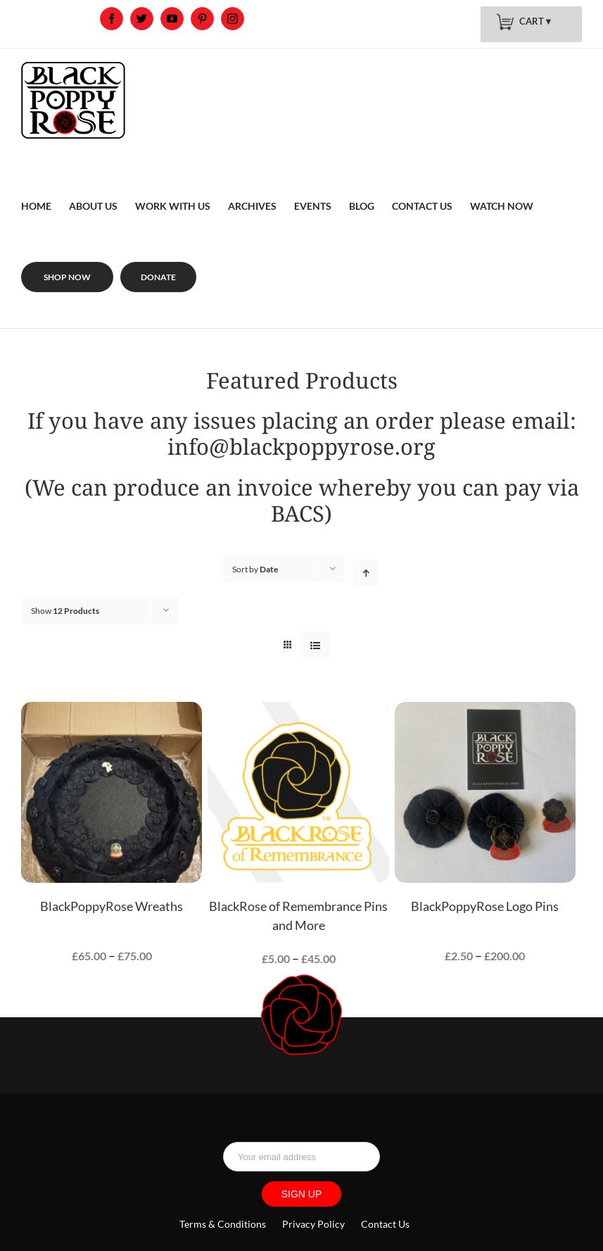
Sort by (255, 569)
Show (65, 610)
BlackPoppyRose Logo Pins (485, 906)
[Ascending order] (365, 572)
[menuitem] (36, 189)
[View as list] (315, 645)
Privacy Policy (313, 1224)
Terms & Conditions (223, 1224)
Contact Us (385, 1224)
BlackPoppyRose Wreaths (111, 906)
